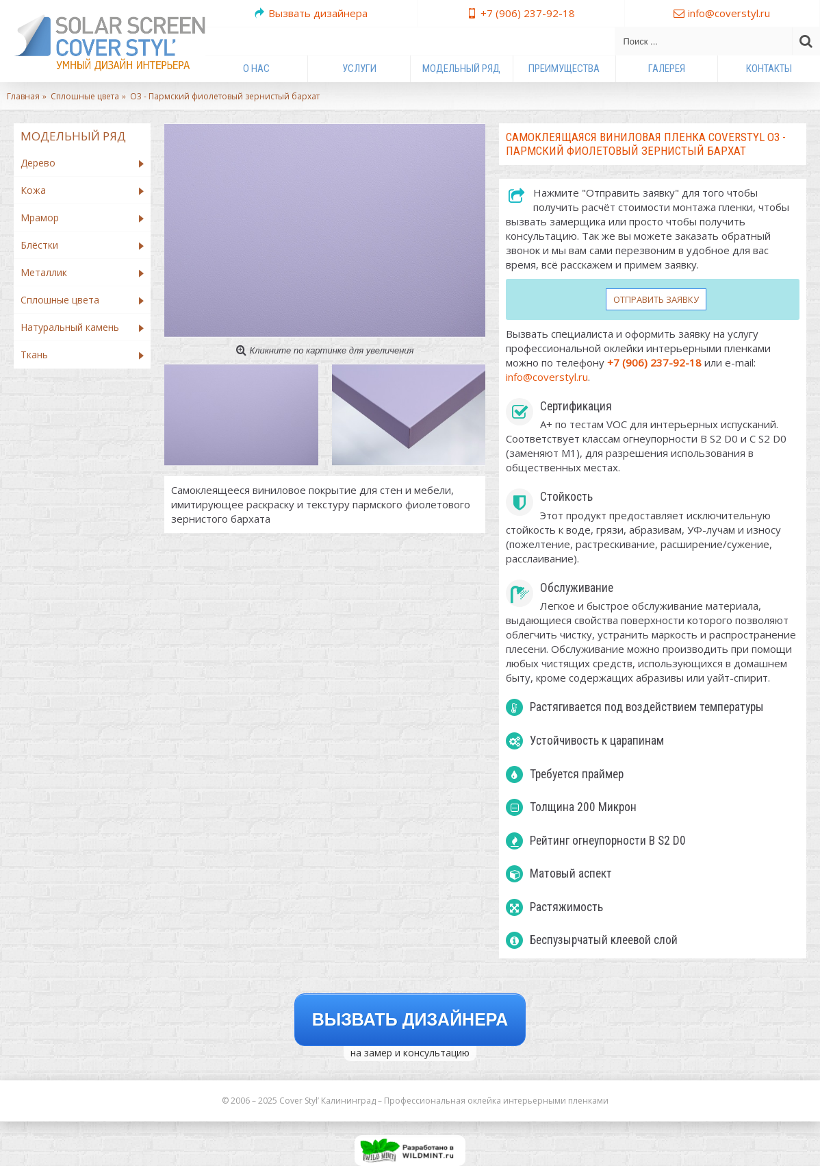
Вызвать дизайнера (410, 1019)
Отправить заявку (656, 299)
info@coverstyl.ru (547, 377)
